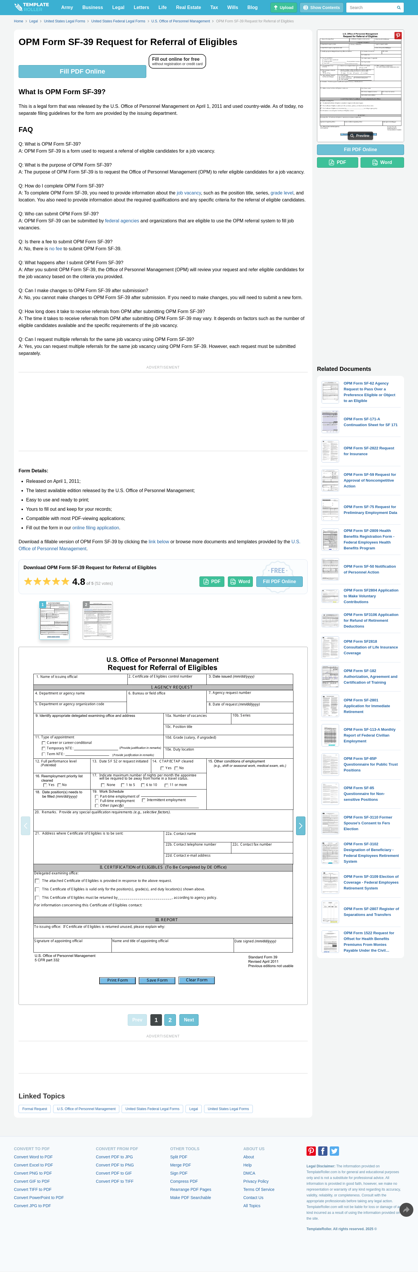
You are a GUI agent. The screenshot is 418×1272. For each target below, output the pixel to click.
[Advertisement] (163, 411)
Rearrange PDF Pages (190, 1189)
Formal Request (34, 1109)
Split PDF (178, 1157)
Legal (118, 7)
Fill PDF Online (82, 71)
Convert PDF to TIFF (115, 1181)
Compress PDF (184, 1181)
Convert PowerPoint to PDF (39, 1197)
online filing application (95, 527)
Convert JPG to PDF (32, 1205)
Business (92, 7)
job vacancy (189, 192)
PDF (212, 582)
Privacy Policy (256, 1181)
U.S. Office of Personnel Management (86, 1109)
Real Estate (188, 7)
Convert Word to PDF (33, 1157)
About (248, 1157)
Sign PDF (179, 1173)
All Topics (251, 1205)
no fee (55, 248)
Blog (252, 7)
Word (240, 582)
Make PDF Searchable (190, 1197)
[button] (301, 826)
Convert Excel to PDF (33, 1165)
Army (67, 7)
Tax (214, 7)
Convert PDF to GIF (114, 1173)
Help (247, 1165)
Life (162, 7)
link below (159, 541)
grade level (282, 192)
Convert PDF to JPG (114, 1157)
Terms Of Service (258, 1189)
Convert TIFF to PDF (33, 1189)
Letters (141, 7)
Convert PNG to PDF (33, 1173)
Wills (232, 7)
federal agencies (122, 220)
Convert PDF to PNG (115, 1165)
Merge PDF (180, 1165)
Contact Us (253, 1197)
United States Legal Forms (228, 1109)
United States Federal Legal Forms (152, 1109)
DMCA (249, 1173)
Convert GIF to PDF (32, 1181)
